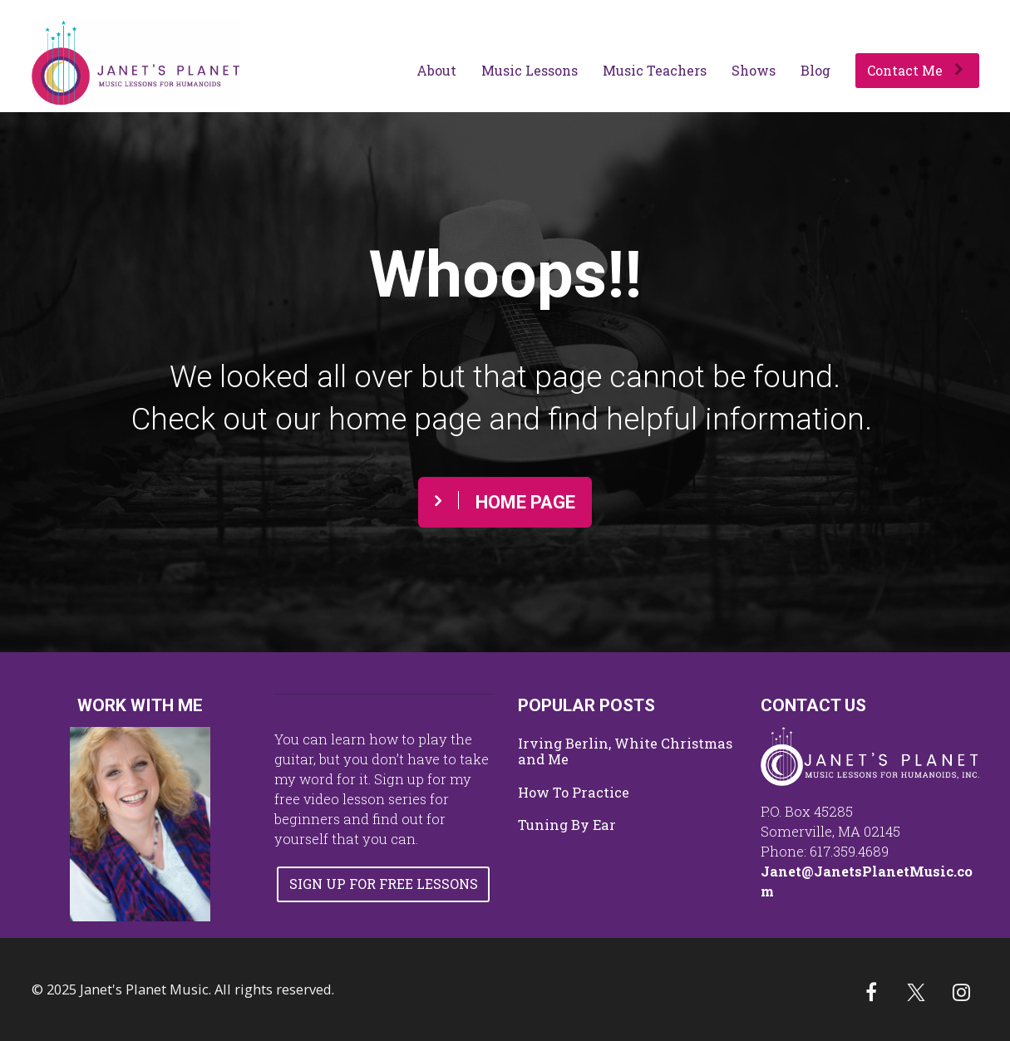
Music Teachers (655, 70)
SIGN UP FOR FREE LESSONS (383, 883)
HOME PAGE (505, 502)
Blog (815, 70)
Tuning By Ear (567, 825)
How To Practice (573, 792)
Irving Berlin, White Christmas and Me (625, 751)
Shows (754, 70)
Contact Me (915, 70)
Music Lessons (529, 70)
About (436, 70)
